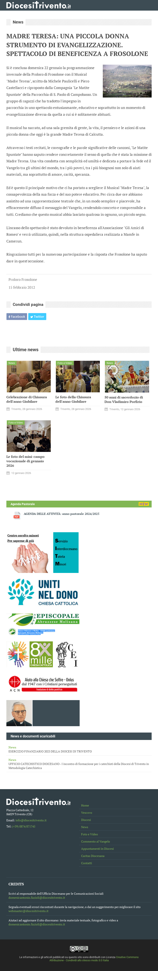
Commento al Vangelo (95, 841)
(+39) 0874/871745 (23, 826)
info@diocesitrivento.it (31, 820)
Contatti (86, 863)
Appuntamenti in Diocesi (97, 849)
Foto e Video (89, 834)
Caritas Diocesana (92, 856)
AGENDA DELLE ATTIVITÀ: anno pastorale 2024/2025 (61, 514)
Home (85, 805)
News (84, 827)
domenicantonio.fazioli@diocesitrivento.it (36, 898)
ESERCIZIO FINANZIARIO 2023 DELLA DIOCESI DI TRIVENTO (79, 749)
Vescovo (86, 813)
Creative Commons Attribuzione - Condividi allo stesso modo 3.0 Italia (94, 959)
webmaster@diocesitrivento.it (28, 911)
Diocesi (86, 820)
